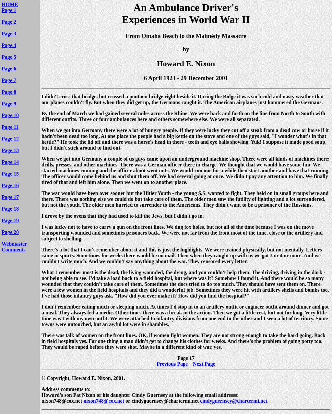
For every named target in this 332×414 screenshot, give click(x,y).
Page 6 (9, 68)
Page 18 (10, 209)
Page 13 (10, 150)
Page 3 (9, 33)
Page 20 (10, 232)
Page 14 (10, 162)
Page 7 (9, 80)
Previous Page (172, 364)
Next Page (204, 364)
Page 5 (9, 57)
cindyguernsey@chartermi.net (233, 401)
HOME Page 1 (10, 7)
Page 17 (10, 197)
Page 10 (10, 115)
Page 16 (10, 185)
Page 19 (10, 220)
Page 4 (9, 45)
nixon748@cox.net (103, 401)
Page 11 (10, 127)
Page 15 (10, 174)
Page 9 (9, 103)
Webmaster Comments (14, 246)
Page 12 (10, 138)
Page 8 (9, 92)
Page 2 (9, 22)
